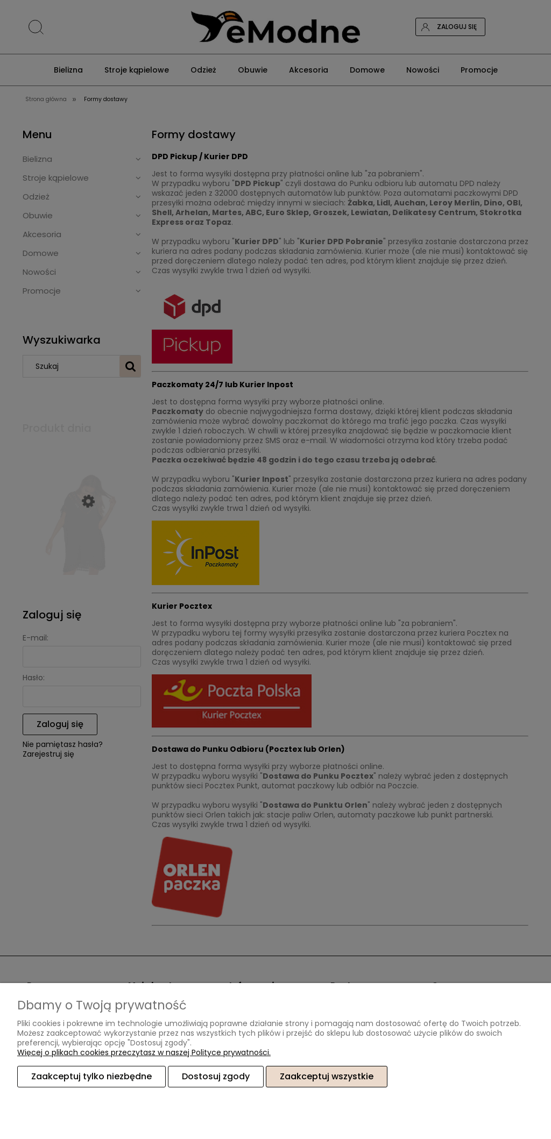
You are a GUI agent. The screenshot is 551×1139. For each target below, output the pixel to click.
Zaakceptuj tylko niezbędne (91, 1076)
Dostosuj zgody (216, 1076)
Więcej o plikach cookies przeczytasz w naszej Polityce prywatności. (144, 1052)
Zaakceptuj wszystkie (326, 1076)
